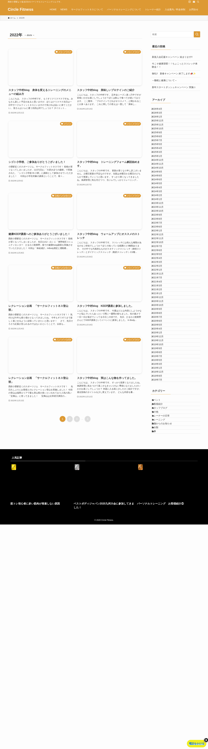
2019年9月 (159, 523)
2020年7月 (159, 469)
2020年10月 (160, 448)
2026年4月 (159, 110)
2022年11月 (160, 333)
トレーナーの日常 (164, 627)
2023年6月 (159, 313)
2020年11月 (160, 442)
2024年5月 (159, 239)
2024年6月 (159, 232)
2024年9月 (159, 218)
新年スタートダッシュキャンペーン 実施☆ (174, 87)
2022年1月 (159, 387)
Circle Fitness (20, 9)
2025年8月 (159, 157)
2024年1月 (159, 266)
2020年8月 (159, 462)
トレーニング (162, 634)
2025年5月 (159, 171)
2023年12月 (160, 272)
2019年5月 (159, 543)
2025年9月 (159, 151)
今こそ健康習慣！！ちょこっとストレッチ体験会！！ (174, 65)
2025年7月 (159, 164)
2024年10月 (160, 212)
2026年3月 (159, 117)
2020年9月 (159, 455)
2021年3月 (159, 415)
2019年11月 (160, 509)
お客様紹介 (160, 607)
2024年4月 (159, 245)
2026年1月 (159, 124)
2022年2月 (159, 381)
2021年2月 (159, 421)
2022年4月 (159, 367)
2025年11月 (160, 137)
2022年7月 (159, 347)
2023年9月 (159, 293)
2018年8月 (159, 570)
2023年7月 (159, 306)
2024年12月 (160, 198)
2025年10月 (160, 144)
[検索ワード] (175, 34)
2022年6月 (159, 354)
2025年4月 (159, 178)
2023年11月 (160, 279)
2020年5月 (159, 482)
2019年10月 (160, 516)
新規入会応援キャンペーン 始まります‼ (172, 57)
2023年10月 (160, 286)
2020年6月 (159, 475)
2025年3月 (159, 184)
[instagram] (190, 2)
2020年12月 (160, 435)
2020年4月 (159, 489)
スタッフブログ (163, 614)
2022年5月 (159, 360)
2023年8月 (159, 299)
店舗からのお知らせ (165, 641)
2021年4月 (159, 408)
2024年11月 (160, 205)
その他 (158, 620)
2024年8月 (159, 225)
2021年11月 (160, 394)
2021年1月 (159, 428)
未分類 (158, 647)
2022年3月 (159, 374)
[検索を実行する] (197, 34)
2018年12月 (160, 563)
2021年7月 (159, 401)
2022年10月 (160, 340)
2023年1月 (159, 320)
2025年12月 (160, 130)
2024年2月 (159, 259)
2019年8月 (159, 530)
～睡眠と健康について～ (164, 80)
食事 (157, 654)
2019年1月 (159, 557)
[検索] (198, 2)
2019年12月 (160, 502)
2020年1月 (159, 496)
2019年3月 (159, 550)
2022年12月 (160, 327)
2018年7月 (159, 577)
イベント (159, 600)
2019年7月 (159, 536)
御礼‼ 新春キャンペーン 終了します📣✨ (174, 73)
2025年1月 (159, 191)
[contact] (194, 2)
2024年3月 (159, 252)
